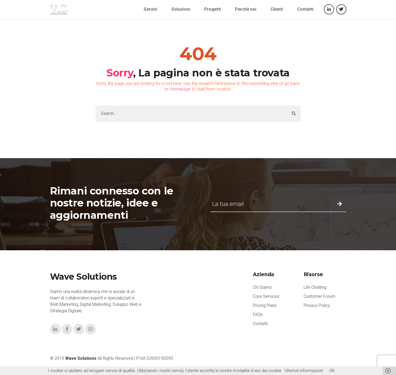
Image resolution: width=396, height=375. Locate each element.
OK (332, 370)
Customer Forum (319, 296)
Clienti (276, 9)
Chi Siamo (262, 287)
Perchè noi (245, 9)
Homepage (180, 89)
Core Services (266, 296)
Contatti (305, 9)
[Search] (191, 114)
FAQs (258, 314)
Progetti (212, 9)
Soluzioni (180, 9)
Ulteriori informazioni (304, 370)
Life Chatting (315, 287)
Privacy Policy (317, 305)
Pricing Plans (265, 305)
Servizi (150, 9)
